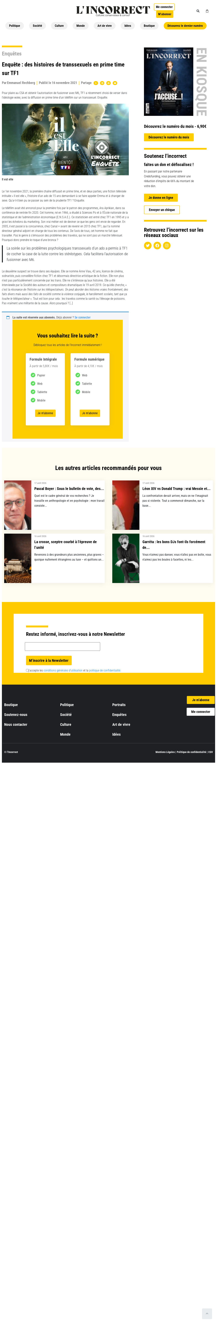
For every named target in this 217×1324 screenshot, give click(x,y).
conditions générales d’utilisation (63, 670)
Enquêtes (12, 54)
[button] (198, 11)
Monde (80, 26)
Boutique (149, 26)
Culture (59, 26)
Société (37, 26)
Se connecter (82, 317)
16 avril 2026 (40, 536)
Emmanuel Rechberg (21, 83)
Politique (14, 26)
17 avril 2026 (40, 483)
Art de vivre (104, 26)
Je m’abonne (45, 413)
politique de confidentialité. (105, 670)
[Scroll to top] (207, 1313)
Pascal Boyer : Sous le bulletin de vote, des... (69, 488)
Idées (127, 26)
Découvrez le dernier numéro (185, 26)
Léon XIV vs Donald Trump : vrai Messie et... (176, 488)
